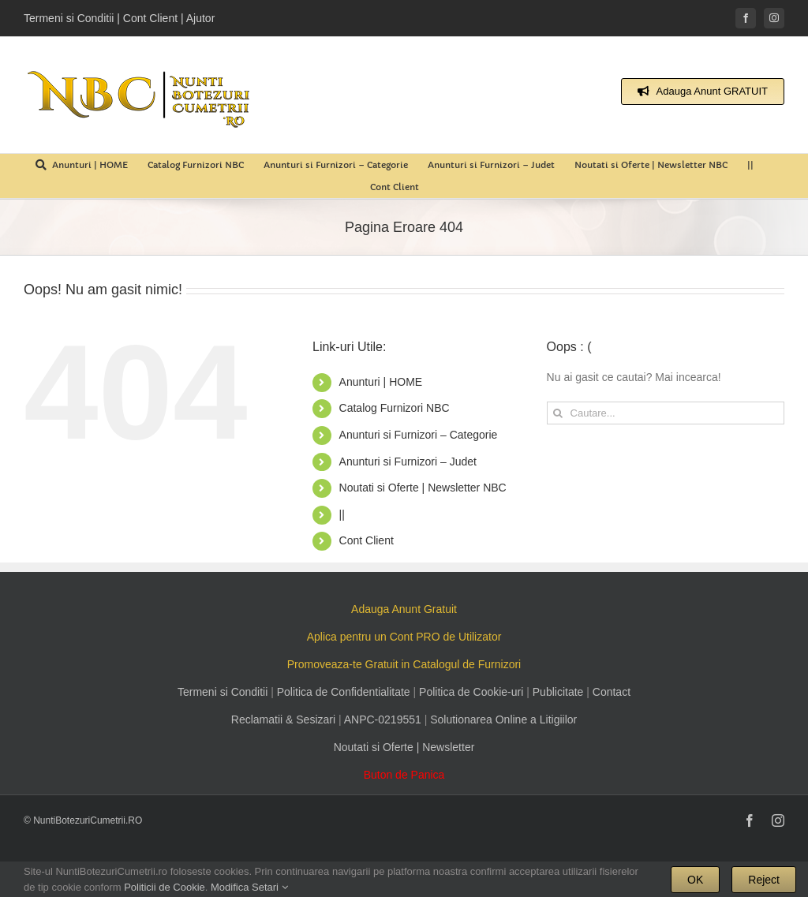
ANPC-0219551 (382, 719)
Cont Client (366, 540)
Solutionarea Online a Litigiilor (503, 719)
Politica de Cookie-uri (471, 692)
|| (342, 514)
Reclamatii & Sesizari (283, 719)
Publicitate (558, 692)
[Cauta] (558, 413)
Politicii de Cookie (164, 887)
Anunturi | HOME (381, 382)
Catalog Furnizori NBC (394, 408)
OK (695, 879)
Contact (611, 692)
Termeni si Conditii (222, 692)
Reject (764, 879)
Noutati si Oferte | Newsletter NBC (423, 487)
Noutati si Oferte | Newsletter (404, 747)
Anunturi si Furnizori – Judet (408, 461)
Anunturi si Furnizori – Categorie (418, 434)
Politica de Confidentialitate (343, 692)
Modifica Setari (249, 887)
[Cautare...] (665, 413)
